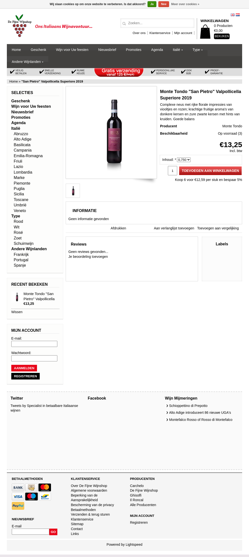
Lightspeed (134, 544)
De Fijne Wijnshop (144, 490)
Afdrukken (118, 228)
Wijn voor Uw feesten (72, 50)
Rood (18, 221)
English (233, 14)
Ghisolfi (135, 495)
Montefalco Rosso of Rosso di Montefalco (200, 420)
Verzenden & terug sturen (90, 514)
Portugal (21, 260)
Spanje (20, 265)
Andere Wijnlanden (26, 62)
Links (75, 534)
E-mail (17, 526)
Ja (151, 4)
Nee (163, 4)
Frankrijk (21, 254)
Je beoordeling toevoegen (88, 257)
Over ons (139, 33)
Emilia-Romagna (28, 156)
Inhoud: (169, 160)
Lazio (18, 167)
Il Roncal (136, 500)
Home (16, 50)
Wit (16, 227)
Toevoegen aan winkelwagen (210, 171)
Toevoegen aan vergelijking (218, 228)
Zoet (18, 238)
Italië (176, 50)
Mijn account (183, 33)
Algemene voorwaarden (89, 490)
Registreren (139, 522)
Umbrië (20, 205)
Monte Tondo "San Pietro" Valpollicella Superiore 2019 (39, 299)
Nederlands (238, 14)
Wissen (17, 312)
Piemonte (22, 183)
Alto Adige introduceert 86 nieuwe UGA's (200, 413)
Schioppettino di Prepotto (188, 406)
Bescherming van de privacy (92, 505)
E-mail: (16, 338)
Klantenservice (159, 33)
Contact (77, 529)
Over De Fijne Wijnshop (89, 486)
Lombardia (23, 172)
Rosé (18, 232)
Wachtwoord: (21, 353)
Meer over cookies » (185, 4)
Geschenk (38, 50)
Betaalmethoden (83, 510)
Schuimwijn (24, 243)
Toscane (21, 200)
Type (196, 50)
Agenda (157, 50)
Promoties (133, 50)
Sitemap (77, 524)
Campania (23, 150)
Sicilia (19, 194)
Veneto (20, 211)
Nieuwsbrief (107, 50)
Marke (19, 178)
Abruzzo (21, 134)
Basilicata (22, 145)
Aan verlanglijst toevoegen (174, 228)
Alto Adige (22, 139)
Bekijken (222, 36)
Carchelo (137, 486)
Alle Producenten (143, 505)
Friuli (18, 161)
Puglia (19, 189)
